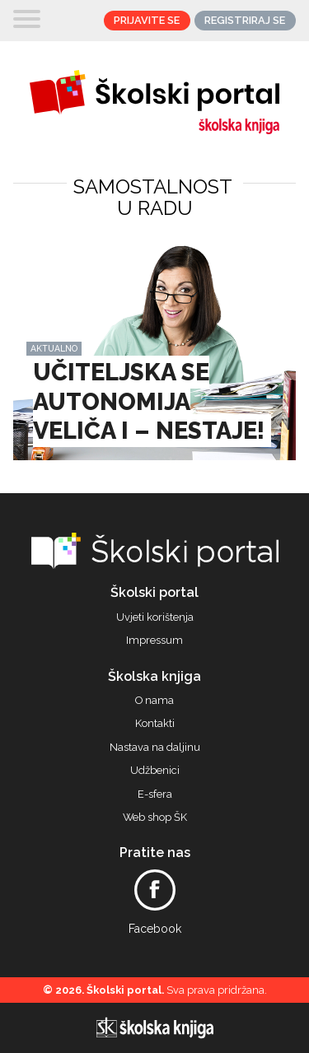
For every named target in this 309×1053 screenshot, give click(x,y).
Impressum (154, 640)
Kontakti (155, 723)
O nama (154, 700)
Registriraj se (244, 20)
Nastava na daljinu (155, 747)
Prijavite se (147, 20)
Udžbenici (155, 770)
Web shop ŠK (155, 817)
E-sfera (155, 794)
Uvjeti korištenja (155, 617)
